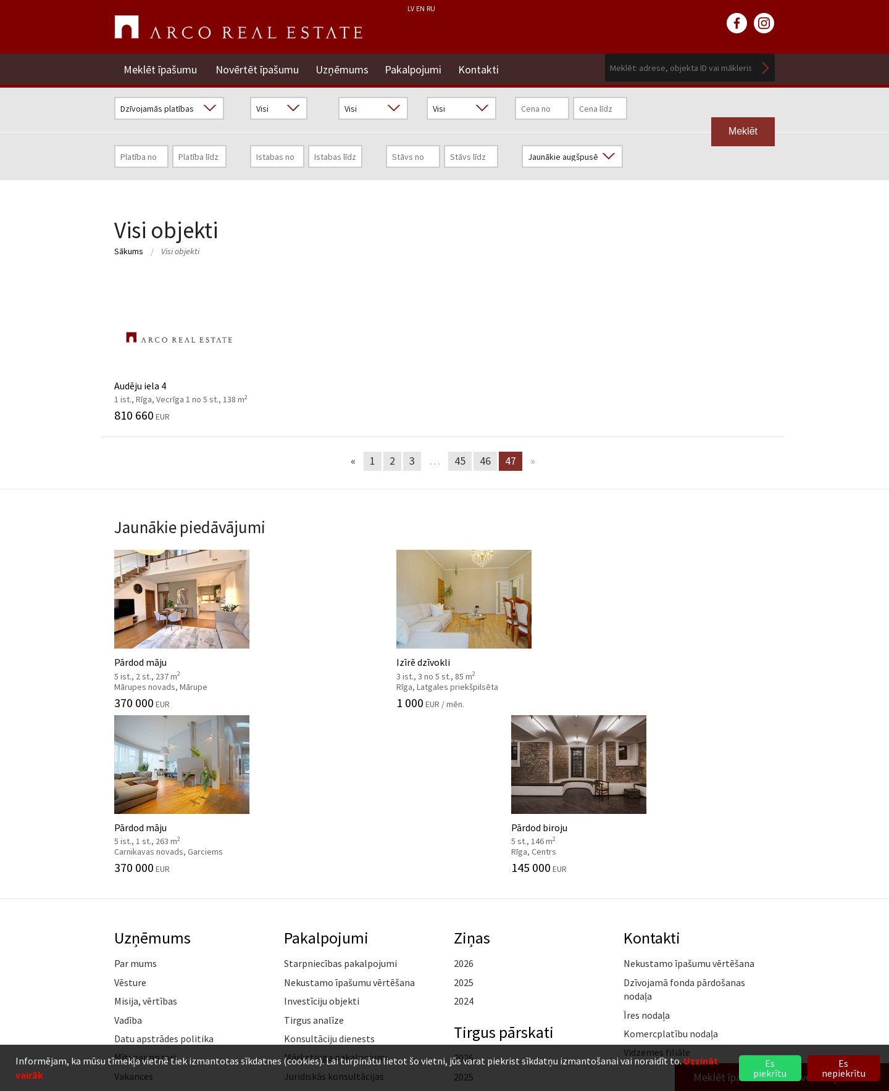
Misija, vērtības (145, 834)
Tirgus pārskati (505, 863)
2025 (464, 814)
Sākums (128, 251)
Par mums (135, 796)
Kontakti (484, 67)
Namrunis (135, 983)
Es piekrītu (770, 1068)
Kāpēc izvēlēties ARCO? (333, 946)
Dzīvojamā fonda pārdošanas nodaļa (684, 821)
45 (459, 461)
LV (410, 8)
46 (485, 461)
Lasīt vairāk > (747, 903)
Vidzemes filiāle (657, 885)
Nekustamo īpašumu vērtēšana (349, 814)
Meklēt (765, 67)
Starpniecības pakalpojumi (340, 796)
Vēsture (130, 814)
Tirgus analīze (314, 852)
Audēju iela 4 (189, 347)
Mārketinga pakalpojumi (336, 890)
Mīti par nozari (145, 890)
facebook (737, 23)
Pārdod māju (189, 627)
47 (510, 461)
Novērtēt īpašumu (257, 67)
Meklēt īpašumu (160, 67)
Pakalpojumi (417, 67)
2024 (464, 834)
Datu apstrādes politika (164, 871)
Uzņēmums (343, 67)
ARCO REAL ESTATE (238, 27)
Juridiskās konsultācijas (334, 908)
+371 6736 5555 (418, 1038)
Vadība (128, 852)
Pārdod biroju (699, 627)
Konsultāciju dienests (329, 871)
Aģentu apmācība (320, 927)
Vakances (133, 908)
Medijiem (133, 946)
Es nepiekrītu (844, 1068)
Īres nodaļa (647, 847)
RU (431, 8)
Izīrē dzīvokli (359, 627)
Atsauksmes (139, 964)
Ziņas (472, 769)
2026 (464, 796)
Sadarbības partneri (156, 927)
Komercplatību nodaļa (671, 866)
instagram (764, 23)
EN (420, 8)
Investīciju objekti (321, 834)
